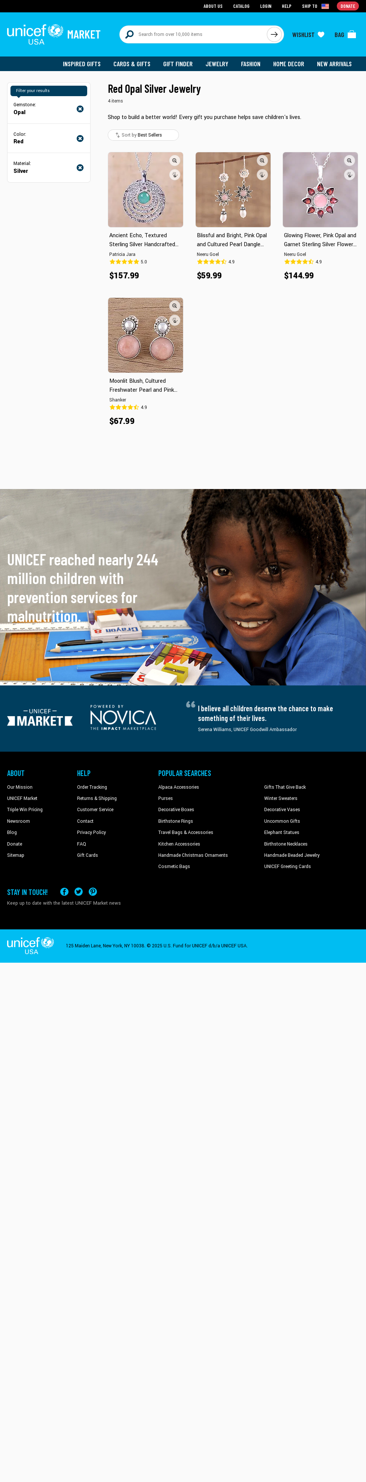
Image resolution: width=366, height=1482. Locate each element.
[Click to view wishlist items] (308, 34)
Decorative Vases (282, 809)
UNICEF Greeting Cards (287, 866)
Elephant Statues (281, 832)
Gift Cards (87, 855)
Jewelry (216, 63)
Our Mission (20, 787)
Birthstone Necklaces (286, 844)
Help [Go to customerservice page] (287, 6)
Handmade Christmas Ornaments (193, 855)
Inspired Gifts (82, 63)
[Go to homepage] (54, 34)
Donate (14, 844)
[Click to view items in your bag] (345, 34)
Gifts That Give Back (285, 787)
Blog (12, 832)
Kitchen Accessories (179, 844)
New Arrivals (334, 63)
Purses (165, 798)
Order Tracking (92, 787)
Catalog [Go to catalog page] (241, 6)
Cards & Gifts (131, 63)
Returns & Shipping (97, 798)
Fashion (250, 63)
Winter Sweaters (281, 798)
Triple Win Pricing (25, 809)
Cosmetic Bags (174, 866)
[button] (174, 160)
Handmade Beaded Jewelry (292, 855)
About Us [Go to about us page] (213, 6)
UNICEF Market (22, 798)
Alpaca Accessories (178, 787)
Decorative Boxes (176, 809)
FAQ (81, 844)
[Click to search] (274, 34)
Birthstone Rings (175, 821)
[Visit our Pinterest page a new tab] (92, 892)
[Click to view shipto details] (316, 5)
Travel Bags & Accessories (185, 832)
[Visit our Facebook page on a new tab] (64, 892)
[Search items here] (193, 34)
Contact (85, 821)
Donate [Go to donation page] (348, 6)
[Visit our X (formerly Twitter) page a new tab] (78, 892)
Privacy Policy (91, 832)
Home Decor (288, 63)
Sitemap (15, 855)
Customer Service (95, 809)
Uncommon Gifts (282, 821)
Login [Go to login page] (265, 6)
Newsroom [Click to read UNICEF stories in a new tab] (18, 821)
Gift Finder (178, 63)
